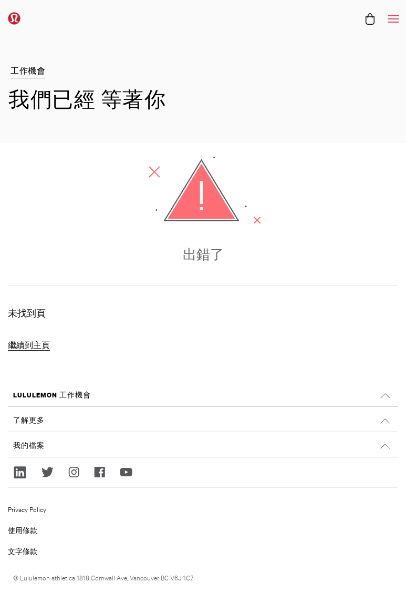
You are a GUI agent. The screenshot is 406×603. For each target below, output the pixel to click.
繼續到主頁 (29, 345)
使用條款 (22, 530)
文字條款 (22, 551)
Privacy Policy (27, 509)
